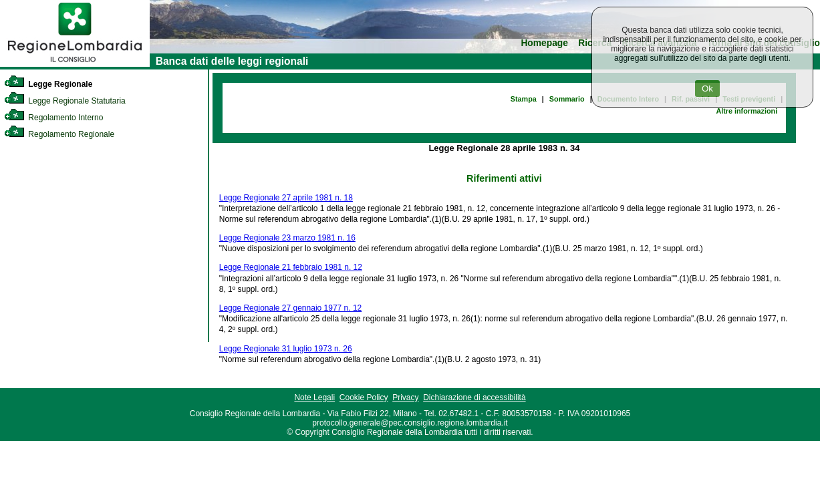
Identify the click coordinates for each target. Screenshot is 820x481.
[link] (75, 64)
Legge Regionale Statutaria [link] (65, 101)
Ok (707, 89)
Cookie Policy (363, 397)
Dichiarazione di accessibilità (474, 397)
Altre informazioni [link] (746, 111)
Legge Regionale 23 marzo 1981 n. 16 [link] (287, 238)
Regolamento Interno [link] (53, 117)
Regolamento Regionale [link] (59, 134)
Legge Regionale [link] (48, 84)
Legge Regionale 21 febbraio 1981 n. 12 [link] (290, 267)
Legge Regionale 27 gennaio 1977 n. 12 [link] (290, 308)
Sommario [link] (567, 99)
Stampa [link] (524, 99)
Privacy (405, 397)
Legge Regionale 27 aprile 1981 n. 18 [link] (286, 197)
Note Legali (314, 397)
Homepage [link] (544, 43)
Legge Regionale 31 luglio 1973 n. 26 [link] (285, 348)
